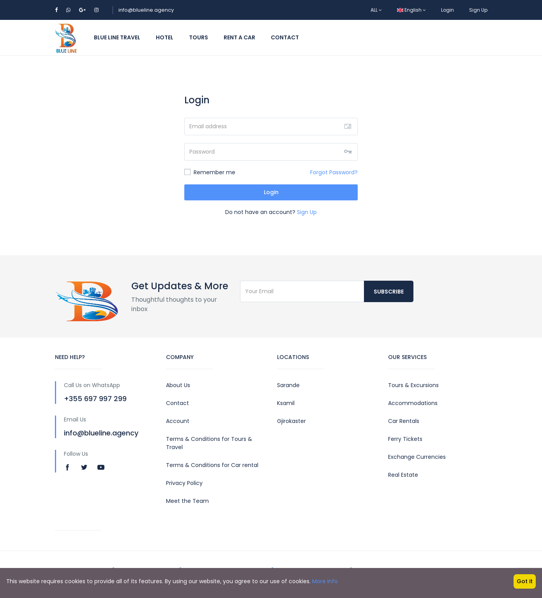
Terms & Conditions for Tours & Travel (209, 443)
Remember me (209, 172)
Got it (525, 581)
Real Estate (403, 475)
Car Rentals (403, 421)
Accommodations (413, 403)
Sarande (288, 385)
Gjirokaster (291, 421)
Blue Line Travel (117, 37)
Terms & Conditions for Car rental (212, 465)
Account (177, 421)
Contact (285, 37)
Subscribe (389, 291)
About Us (178, 385)
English (411, 10)
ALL (376, 10)
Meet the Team (187, 501)
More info (325, 581)
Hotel (164, 37)
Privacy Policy (184, 483)
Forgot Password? (334, 172)
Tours (198, 37)
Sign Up (478, 10)
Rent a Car (239, 37)
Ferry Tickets (405, 439)
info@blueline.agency (146, 10)
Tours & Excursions (413, 385)
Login (447, 10)
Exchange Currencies (417, 457)
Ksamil (286, 403)
